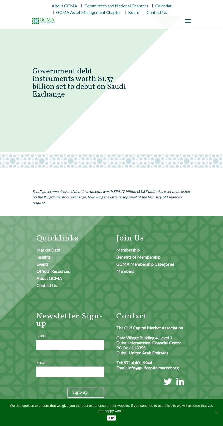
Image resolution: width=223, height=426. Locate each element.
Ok (111, 418)
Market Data (48, 249)
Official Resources (53, 271)
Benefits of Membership (138, 256)
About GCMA (64, 5)
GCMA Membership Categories (145, 264)
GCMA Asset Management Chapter (88, 12)
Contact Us (157, 12)
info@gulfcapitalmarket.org (153, 367)
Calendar (163, 5)
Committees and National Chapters (116, 5)
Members (125, 271)
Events (42, 264)
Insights (43, 256)
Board (133, 12)
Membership (128, 249)
